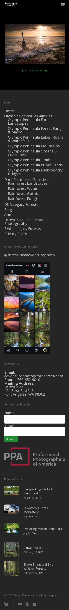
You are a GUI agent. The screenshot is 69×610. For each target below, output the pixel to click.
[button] (63, 4)
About (9, 215)
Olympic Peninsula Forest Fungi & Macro (35, 130)
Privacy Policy (15, 234)
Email (9, 425)
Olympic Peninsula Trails (29, 160)
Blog (8, 209)
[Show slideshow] (34, 70)
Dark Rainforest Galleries (26, 180)
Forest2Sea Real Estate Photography (23, 221)
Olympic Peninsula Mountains (34, 146)
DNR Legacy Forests (21, 204)
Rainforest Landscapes (27, 183)
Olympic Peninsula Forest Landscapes (30, 121)
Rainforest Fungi (22, 199)
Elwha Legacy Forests (22, 229)
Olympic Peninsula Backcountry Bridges (35, 172)
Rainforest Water (23, 188)
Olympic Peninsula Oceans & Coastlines (32, 153)
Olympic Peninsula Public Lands (35, 165)
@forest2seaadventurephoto (29, 254)
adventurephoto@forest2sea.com (33, 375)
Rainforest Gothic (23, 193)
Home (9, 111)
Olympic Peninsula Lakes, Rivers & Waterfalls (35, 139)
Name (9, 412)
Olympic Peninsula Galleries (28, 116)
